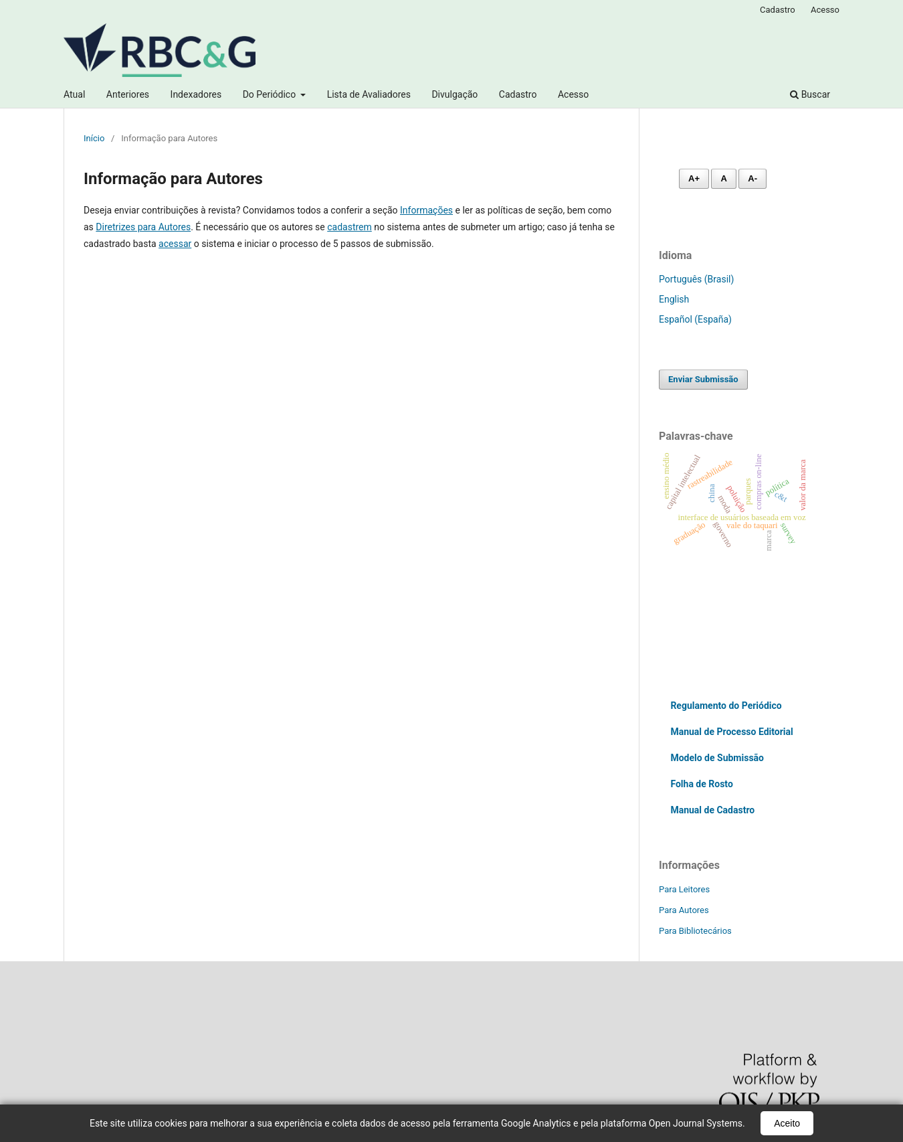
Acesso (573, 94)
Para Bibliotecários (695, 931)
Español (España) (695, 319)
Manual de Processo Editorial (731, 731)
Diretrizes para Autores (143, 227)
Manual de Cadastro (712, 810)
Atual (74, 94)
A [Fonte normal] (723, 178)
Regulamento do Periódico (725, 705)
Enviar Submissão (703, 379)
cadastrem (349, 227)
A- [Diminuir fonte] (752, 178)
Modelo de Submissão (717, 757)
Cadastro (518, 94)
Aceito (787, 1123)
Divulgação (454, 94)
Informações (426, 210)
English (674, 299)
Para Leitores (684, 889)
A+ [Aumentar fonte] (694, 178)
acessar (175, 243)
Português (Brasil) (696, 279)
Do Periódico (270, 94)
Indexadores (196, 94)
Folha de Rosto (701, 784)
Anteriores (127, 94)
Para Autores (684, 910)
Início (94, 138)
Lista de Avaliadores (369, 94)
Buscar (810, 94)
